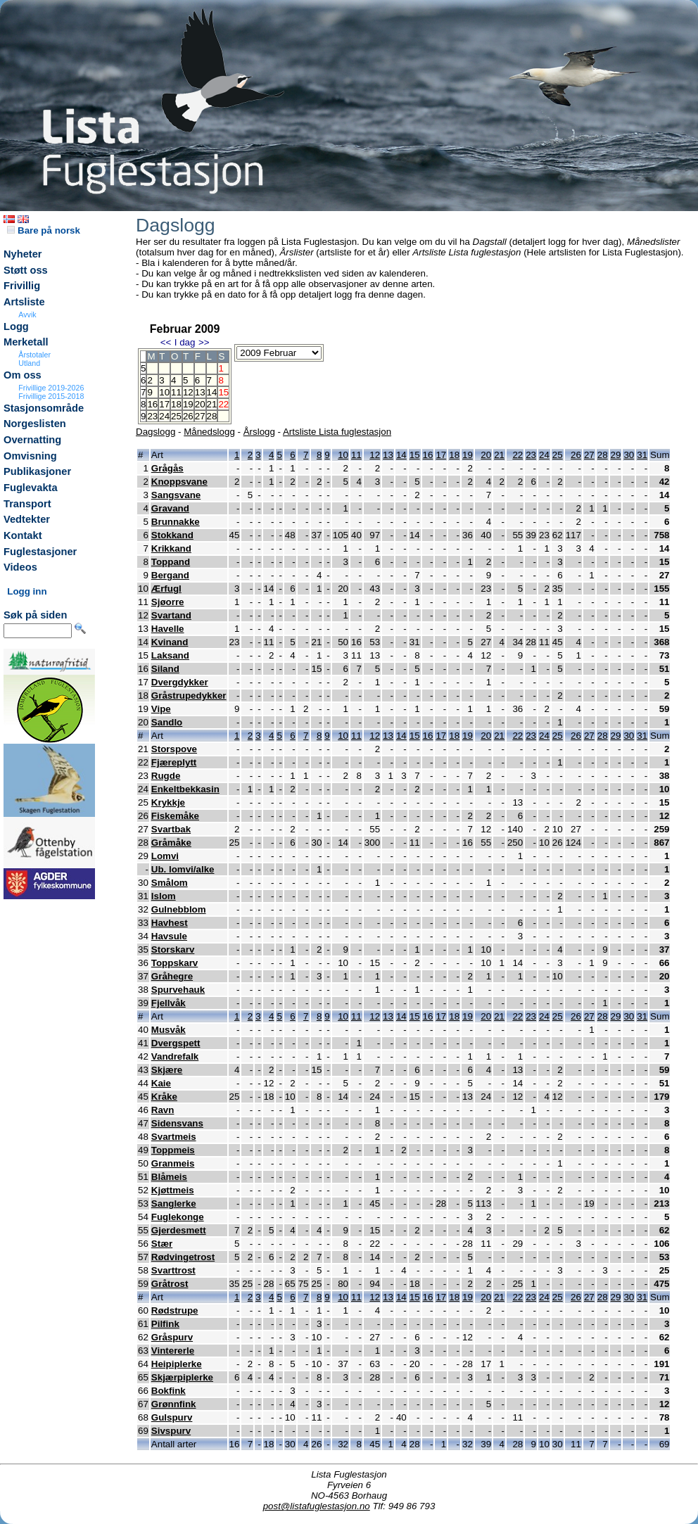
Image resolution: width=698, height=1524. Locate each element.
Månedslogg (209, 431)
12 (188, 392)
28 (212, 416)
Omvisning (30, 456)
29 (616, 455)
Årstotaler (34, 354)
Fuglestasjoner (40, 551)
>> (204, 342)
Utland (29, 363)
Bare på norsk (43, 230)
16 (152, 404)
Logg (16, 326)
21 (212, 404)
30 (628, 455)
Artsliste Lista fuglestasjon (337, 431)
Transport (27, 503)
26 (188, 416)
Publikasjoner (37, 471)
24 (164, 416)
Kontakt (23, 535)
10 (164, 392)
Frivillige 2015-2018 (51, 396)
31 (642, 455)
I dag (185, 342)
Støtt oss (26, 270)
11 (176, 392)
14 (212, 392)
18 (176, 404)
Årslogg (259, 431)
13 (200, 392)
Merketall (26, 342)
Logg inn (26, 591)
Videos (20, 567)
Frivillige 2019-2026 (51, 387)
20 (200, 404)
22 (517, 455)
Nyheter (23, 254)
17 (164, 404)
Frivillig (22, 285)
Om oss (23, 375)
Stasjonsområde (44, 408)
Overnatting (32, 439)
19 (188, 404)
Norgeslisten (35, 423)
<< (166, 342)
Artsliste (24, 301)
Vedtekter (27, 519)
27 (200, 416)
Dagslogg (155, 431)
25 (176, 416)
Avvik (27, 314)
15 (415, 455)
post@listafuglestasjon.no (316, 1506)
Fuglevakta (31, 487)
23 (152, 416)
